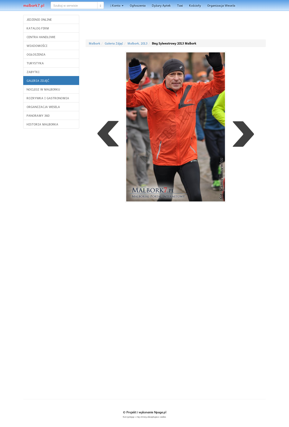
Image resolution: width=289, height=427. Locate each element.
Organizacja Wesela (221, 5)
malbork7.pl (33, 5)
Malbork (94, 43)
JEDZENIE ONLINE (39, 19)
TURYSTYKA (35, 63)
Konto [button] (116, 5)
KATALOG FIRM (38, 28)
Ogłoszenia (138, 5)
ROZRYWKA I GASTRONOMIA (48, 98)
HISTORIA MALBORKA (42, 124)
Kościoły (195, 5)
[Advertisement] (51, 197)
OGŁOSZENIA (36, 54)
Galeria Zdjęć (114, 43)
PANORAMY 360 (38, 115)
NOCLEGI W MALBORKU (43, 89)
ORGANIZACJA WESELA (43, 106)
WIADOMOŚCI (37, 45)
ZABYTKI (33, 71)
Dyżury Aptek (161, 5)
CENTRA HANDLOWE (41, 37)
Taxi (180, 5)
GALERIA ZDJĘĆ (38, 80)
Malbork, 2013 (137, 43)
